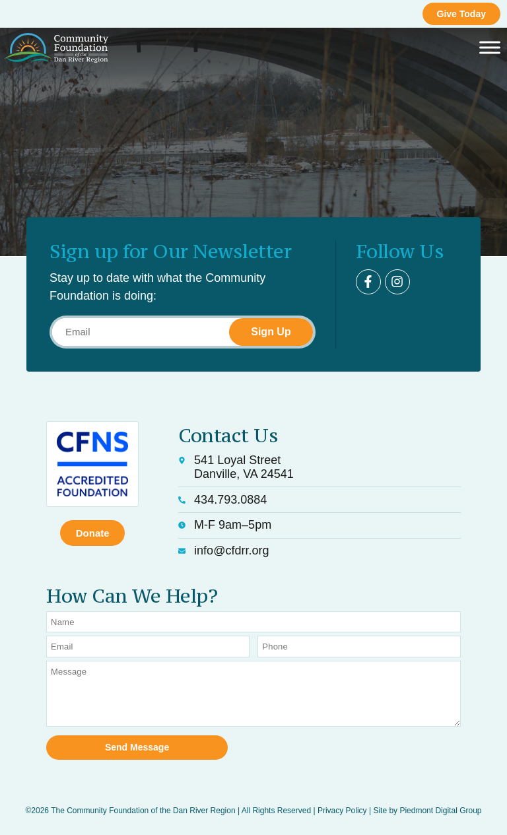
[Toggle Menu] (489, 48)
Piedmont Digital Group (440, 810)
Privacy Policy (342, 810)
